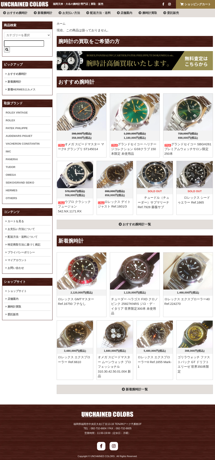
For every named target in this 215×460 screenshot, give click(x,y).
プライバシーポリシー (20, 252)
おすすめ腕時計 (15, 13)
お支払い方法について (20, 229)
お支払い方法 (69, 13)
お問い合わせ (15, 268)
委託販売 (171, 13)
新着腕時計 (43, 13)
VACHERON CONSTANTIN (22, 143)
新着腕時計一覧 (135, 389)
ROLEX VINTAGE (17, 112)
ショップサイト (16, 291)
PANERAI (12, 159)
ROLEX (10, 120)
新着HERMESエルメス (20, 89)
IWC (8, 151)
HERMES (11, 190)
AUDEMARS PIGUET (19, 135)
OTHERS (11, 198)
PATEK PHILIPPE (17, 128)
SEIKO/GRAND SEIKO (20, 182)
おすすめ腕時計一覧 (135, 224)
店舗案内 (124, 13)
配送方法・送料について (22, 236)
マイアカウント (16, 260)
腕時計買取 (148, 13)
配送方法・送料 (98, 13)
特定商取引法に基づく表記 (23, 244)
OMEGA (11, 174)
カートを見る (15, 221)
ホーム (61, 23)
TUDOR (10, 167)
